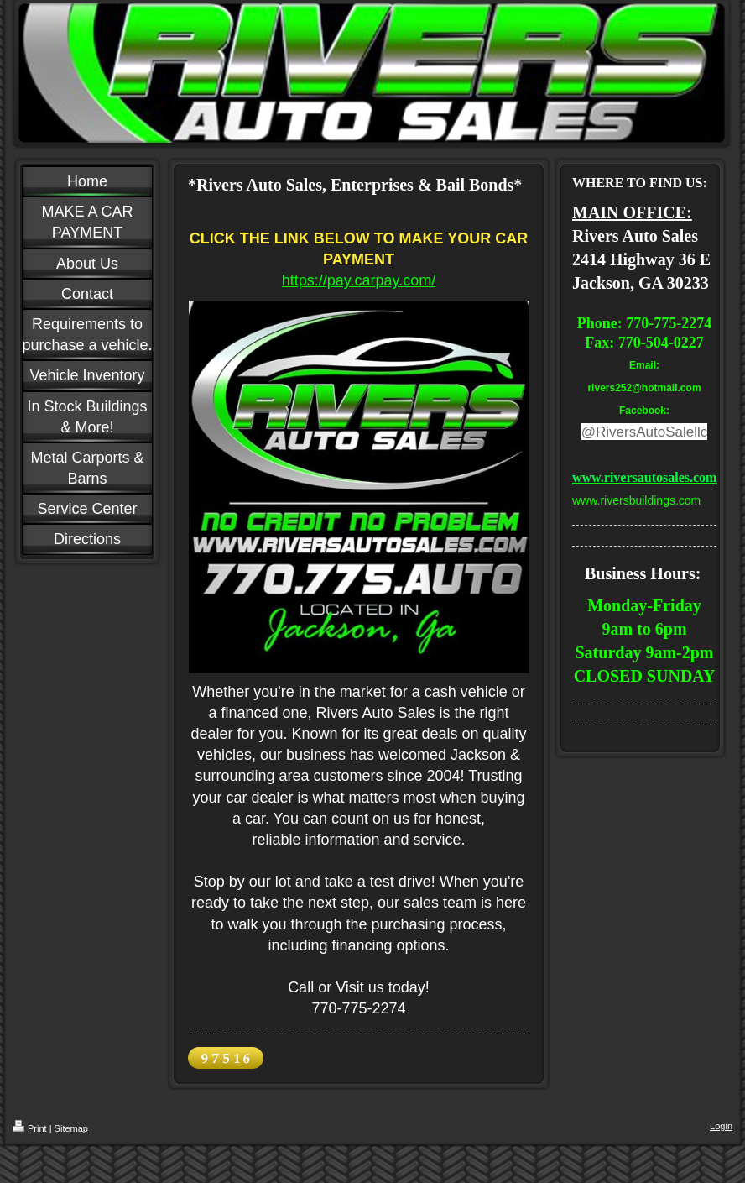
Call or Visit (326, 987)
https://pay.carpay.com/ (358, 280)
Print (30, 1128)
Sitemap (71, 1128)
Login (721, 1126)
